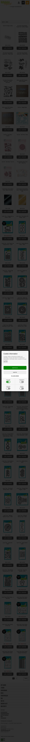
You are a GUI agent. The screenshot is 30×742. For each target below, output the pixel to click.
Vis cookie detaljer (15, 375)
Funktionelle (8, 388)
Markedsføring (21, 381)
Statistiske (22, 388)
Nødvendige (8, 381)
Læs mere (6, 361)
